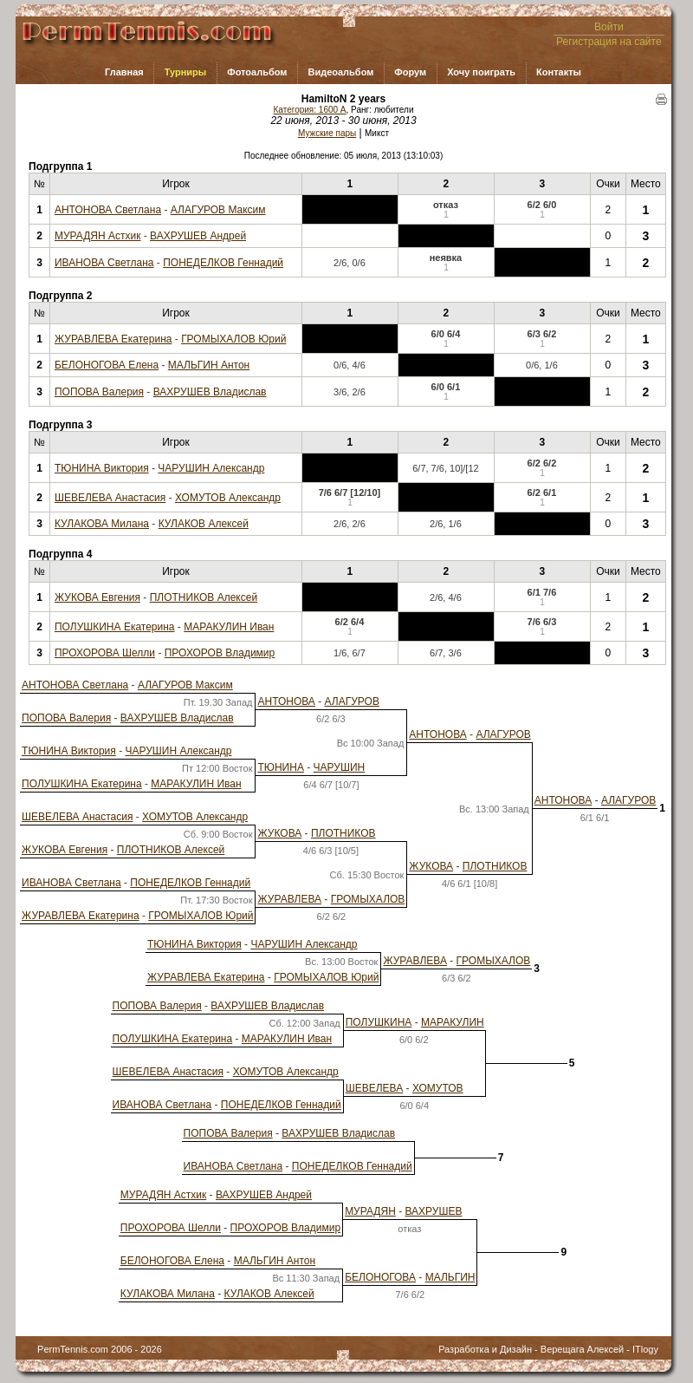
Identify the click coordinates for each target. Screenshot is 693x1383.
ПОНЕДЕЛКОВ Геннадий (223, 263)
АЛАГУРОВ (352, 701)
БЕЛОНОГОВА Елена (107, 365)
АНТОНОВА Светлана (108, 210)
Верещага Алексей (582, 1349)
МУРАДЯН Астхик (97, 236)
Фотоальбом (257, 72)
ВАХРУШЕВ (433, 1211)
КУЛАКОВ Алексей (204, 524)
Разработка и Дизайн (485, 1349)
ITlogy (645, 1349)
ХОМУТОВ (437, 1088)
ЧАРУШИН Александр (211, 468)
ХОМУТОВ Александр (228, 498)
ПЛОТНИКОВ (343, 833)
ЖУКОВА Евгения (97, 597)
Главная (124, 72)
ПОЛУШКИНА (379, 1022)
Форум (410, 72)
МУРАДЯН (370, 1211)
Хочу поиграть (481, 72)
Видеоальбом (340, 72)
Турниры (186, 72)
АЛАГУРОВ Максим (218, 210)
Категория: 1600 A (310, 109)
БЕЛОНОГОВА (380, 1277)
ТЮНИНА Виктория (102, 468)
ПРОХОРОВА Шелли (105, 653)
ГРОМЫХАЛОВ (368, 899)
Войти (609, 27)
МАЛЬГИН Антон (208, 365)
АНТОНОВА (285, 701)
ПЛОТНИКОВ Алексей (203, 597)
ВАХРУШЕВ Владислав (210, 392)
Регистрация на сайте (609, 42)
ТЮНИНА (280, 767)
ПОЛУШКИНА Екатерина (115, 627)
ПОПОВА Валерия (99, 392)
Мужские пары (327, 133)
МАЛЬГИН (450, 1277)
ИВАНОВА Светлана (104, 263)
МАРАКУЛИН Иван (229, 627)
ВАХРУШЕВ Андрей (198, 236)
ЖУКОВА (279, 833)
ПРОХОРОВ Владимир (220, 653)
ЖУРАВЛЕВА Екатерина (113, 339)
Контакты (558, 72)
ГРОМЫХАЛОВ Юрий (233, 339)
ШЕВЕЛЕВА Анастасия (110, 498)
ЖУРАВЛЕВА (289, 899)
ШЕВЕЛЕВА (375, 1088)
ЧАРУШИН (340, 767)
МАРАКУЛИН (452, 1022)
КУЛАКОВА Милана (102, 524)
